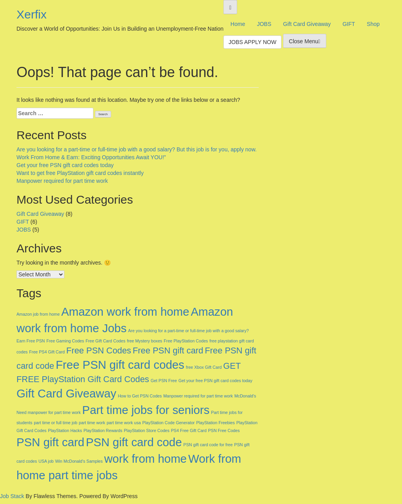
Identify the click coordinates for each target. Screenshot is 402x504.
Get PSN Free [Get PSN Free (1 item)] (164, 380)
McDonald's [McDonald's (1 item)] (245, 396)
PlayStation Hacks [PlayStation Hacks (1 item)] (65, 430)
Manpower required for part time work (62, 181)
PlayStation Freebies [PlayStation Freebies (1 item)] (215, 422)
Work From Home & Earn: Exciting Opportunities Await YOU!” (91, 157)
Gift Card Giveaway (307, 24)
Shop (373, 24)
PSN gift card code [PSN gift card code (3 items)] (134, 442)
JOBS (264, 24)
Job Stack (12, 496)
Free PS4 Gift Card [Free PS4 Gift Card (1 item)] (47, 351)
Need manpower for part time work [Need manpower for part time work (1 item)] (48, 412)
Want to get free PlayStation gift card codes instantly (80, 173)
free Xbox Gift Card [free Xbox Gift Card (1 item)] (203, 367)
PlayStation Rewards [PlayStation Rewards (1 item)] (103, 430)
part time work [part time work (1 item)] (92, 422)
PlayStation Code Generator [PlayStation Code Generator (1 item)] (169, 422)
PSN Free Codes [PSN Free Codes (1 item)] (224, 430)
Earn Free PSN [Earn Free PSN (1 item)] (30, 340)
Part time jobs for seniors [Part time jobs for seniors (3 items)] (145, 409)
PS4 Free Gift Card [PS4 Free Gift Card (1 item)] (188, 430)
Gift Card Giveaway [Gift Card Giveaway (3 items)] (66, 393)
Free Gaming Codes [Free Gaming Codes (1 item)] (65, 340)
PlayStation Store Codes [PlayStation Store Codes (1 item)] (146, 430)
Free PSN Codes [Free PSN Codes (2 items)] (98, 350)
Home (237, 24)
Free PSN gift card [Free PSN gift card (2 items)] (168, 350)
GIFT (348, 24)
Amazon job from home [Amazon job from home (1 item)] (38, 314)
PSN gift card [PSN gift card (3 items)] (50, 442)
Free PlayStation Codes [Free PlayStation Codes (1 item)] (186, 340)
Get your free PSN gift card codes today (64, 165)
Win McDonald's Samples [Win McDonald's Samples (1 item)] (78, 461)
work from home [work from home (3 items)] (145, 458)
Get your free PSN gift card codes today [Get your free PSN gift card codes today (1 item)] (215, 380)
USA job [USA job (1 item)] (46, 461)
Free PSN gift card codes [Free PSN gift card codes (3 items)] (120, 364)
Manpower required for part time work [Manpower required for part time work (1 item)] (198, 396)
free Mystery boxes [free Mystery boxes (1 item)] (144, 340)
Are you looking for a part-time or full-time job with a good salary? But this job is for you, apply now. (136, 149)
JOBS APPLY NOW (252, 42)
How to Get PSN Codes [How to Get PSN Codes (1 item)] (140, 396)
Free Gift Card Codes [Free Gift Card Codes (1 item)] (105, 340)
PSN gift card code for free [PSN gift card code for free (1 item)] (208, 444)
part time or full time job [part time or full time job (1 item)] (55, 422)
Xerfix (31, 14)
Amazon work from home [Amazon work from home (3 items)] (125, 311)
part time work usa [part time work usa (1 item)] (124, 422)
